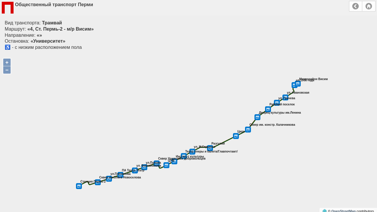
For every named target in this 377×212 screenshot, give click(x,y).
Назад (355, 6)
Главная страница (369, 6)
